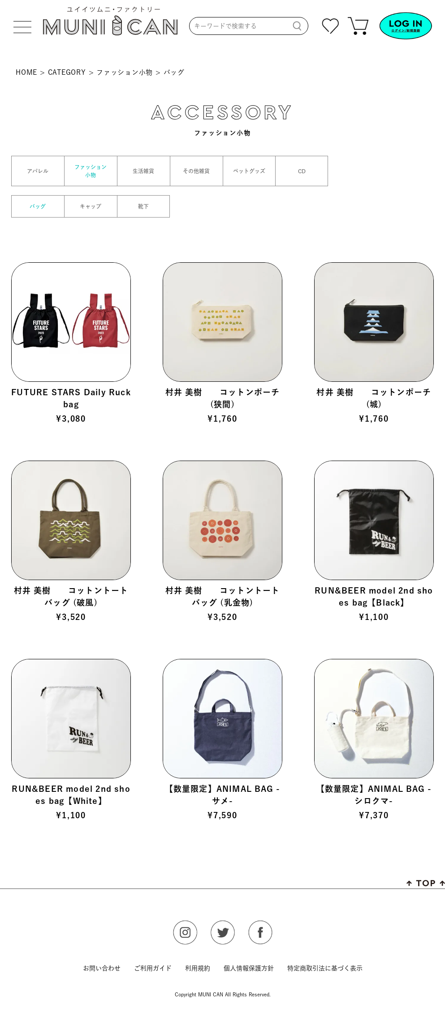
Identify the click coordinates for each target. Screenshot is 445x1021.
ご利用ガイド (153, 968)
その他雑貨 (196, 171)
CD (302, 171)
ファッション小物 (124, 72)
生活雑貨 (143, 171)
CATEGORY (67, 72)
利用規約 (197, 968)
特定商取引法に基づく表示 (325, 968)
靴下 (143, 206)
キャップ (90, 206)
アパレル (37, 171)
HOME (26, 72)
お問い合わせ (102, 968)
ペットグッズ (249, 171)
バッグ (38, 206)
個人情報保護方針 (249, 968)
